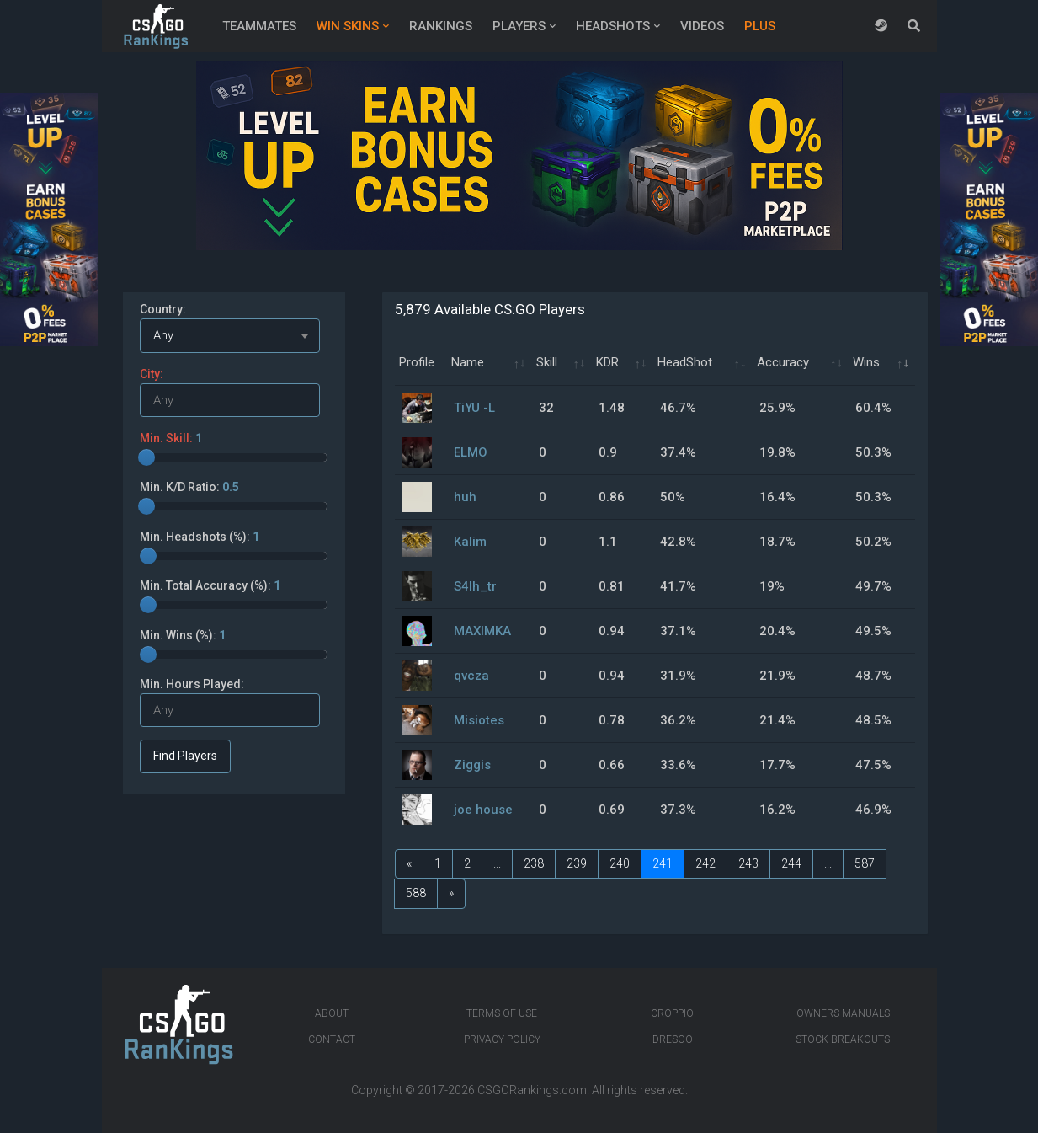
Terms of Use (501, 1013)
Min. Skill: (171, 438)
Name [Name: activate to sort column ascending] (467, 362)
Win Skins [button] (348, 26)
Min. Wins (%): (183, 635)
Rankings (440, 26)
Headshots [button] (613, 26)
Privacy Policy (502, 1039)
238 (534, 863)
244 (791, 863)
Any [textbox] (163, 335)
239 (577, 863)
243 (748, 863)
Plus (759, 26)
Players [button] (519, 26)
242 (705, 863)
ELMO (470, 452)
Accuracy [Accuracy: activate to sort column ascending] (783, 362)
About (332, 1013)
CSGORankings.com (532, 1090)
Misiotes (479, 720)
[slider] (146, 457)
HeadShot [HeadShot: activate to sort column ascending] (684, 362)
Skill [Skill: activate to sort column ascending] (546, 362)
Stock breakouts (843, 1039)
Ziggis (472, 764)
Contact (331, 1039)
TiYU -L (474, 407)
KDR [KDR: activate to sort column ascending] (607, 362)
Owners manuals (843, 1013)
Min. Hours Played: (192, 684)
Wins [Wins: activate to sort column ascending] (866, 362)
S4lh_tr (475, 586)
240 (619, 863)
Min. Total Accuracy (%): (210, 585)
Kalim (470, 541)
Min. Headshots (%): (199, 536)
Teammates (259, 26)
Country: (163, 309)
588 (416, 893)
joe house (483, 809)
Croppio (672, 1013)
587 (864, 863)
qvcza (471, 675)
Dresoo (672, 1039)
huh (465, 497)
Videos (702, 26)
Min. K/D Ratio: (189, 487)
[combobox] (230, 335)
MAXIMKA (482, 631)
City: (151, 374)
